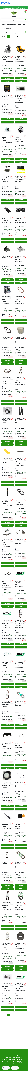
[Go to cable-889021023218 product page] (20, 750)
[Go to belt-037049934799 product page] (20, 507)
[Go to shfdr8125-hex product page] (20, 467)
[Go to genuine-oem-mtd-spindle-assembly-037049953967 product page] (7, 264)
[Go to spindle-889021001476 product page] (20, 144)
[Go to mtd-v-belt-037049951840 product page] (20, 911)
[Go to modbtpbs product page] (7, 103)
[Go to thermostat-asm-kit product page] (7, 548)
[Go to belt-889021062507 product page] (20, 709)
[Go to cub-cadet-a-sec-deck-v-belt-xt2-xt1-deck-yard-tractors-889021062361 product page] (20, 386)
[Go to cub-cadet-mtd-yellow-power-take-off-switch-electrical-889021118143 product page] (20, 992)
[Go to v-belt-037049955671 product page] (7, 345)
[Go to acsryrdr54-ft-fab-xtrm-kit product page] (20, 184)
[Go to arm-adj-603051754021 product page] (7, 467)
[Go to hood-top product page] (20, 951)
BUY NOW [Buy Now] (7, 81)
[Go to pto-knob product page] (20, 830)
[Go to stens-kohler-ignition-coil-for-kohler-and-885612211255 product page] (7, 992)
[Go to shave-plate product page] (7, 830)
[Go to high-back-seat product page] (20, 63)
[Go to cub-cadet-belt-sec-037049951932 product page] (7, 911)
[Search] (26, 20)
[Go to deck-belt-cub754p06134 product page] (7, 709)
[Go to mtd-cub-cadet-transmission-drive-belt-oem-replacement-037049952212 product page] (7, 790)
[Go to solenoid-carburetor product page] (7, 144)
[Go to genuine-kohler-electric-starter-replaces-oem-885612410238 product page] (7, 184)
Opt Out (15, 1068)
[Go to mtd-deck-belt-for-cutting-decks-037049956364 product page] (7, 951)
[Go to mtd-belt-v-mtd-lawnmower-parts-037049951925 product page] (20, 669)
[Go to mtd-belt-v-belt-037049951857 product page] (7, 669)
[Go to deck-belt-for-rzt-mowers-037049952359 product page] (7, 870)
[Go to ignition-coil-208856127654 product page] (20, 548)
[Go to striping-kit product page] (20, 224)
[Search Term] (14, 20)
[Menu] (2, 12)
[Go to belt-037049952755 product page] (7, 588)
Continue (5, 1068)
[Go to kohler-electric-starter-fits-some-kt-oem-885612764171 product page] (20, 103)
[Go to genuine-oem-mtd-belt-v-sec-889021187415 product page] (7, 629)
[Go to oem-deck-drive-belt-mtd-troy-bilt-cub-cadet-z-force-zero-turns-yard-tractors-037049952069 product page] (20, 345)
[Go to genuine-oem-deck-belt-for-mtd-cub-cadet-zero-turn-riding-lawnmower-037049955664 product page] (20, 305)
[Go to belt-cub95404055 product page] (7, 386)
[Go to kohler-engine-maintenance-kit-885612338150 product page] (7, 305)
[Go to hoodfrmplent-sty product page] (7, 750)
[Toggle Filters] (26, 32)
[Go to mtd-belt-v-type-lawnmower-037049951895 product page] (20, 588)
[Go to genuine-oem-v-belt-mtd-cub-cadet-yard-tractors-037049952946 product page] (20, 629)
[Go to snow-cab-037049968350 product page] (7, 63)
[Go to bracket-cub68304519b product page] (7, 224)
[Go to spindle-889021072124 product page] (20, 264)
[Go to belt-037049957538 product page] (20, 790)
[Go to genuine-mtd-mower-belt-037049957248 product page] (20, 870)
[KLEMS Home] (14, 13)
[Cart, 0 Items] (25, 12)
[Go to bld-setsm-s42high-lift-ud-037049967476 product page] (7, 507)
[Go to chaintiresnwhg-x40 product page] (7, 426)
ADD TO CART (7, 78)
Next (24, 36)
